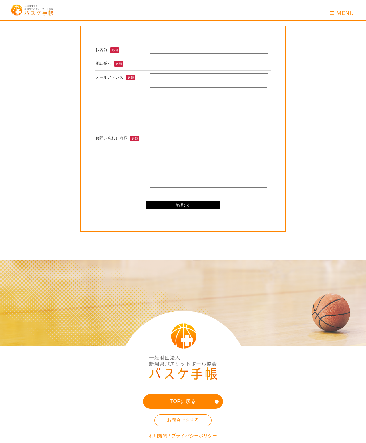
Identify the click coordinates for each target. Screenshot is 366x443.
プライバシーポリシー (194, 435)
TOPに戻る (183, 401)
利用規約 (158, 435)
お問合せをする (183, 420)
